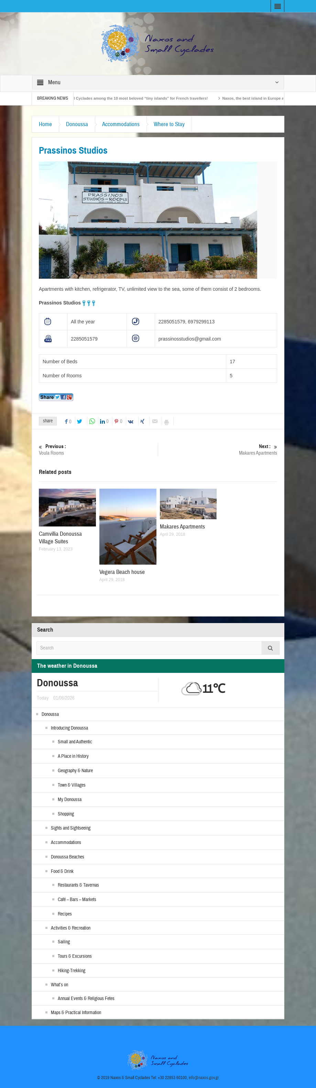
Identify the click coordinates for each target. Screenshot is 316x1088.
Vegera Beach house (122, 572)
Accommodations (121, 124)
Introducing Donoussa (69, 728)
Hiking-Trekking (71, 971)
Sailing (64, 942)
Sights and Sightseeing (70, 828)
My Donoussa (69, 800)
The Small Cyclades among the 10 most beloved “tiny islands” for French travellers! (136, 98)
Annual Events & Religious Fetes (86, 999)
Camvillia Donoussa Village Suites (60, 537)
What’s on (59, 985)
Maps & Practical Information (76, 1013)
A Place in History (73, 756)
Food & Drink (62, 871)
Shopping (66, 814)
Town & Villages (72, 785)
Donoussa (77, 124)
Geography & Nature (75, 771)
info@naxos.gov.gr (204, 1077)
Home (45, 124)
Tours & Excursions (75, 956)
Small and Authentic (75, 742)
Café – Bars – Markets (77, 900)
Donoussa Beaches (67, 857)
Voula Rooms (98, 449)
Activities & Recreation (70, 928)
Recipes (65, 914)
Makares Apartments (217, 449)
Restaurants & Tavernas (78, 885)
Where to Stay (169, 124)
